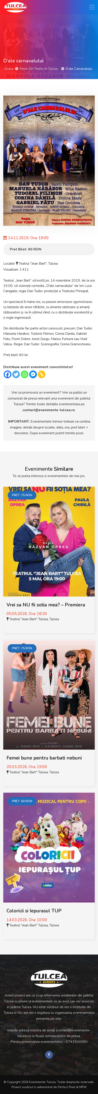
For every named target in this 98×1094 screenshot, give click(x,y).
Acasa (8, 69)
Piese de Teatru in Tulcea (38, 69)
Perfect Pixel (66, 1087)
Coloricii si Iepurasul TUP (34, 911)
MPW (83, 1087)
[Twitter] (16, 374)
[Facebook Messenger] (33, 374)
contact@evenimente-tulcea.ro (48, 410)
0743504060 (77, 1041)
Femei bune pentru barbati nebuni (44, 758)
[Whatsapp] (24, 374)
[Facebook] (7, 374)
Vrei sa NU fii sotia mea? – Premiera (46, 605)
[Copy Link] (41, 374)
